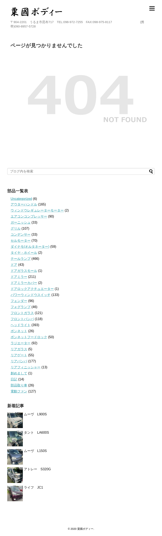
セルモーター (21, 240)
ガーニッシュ (21, 222)
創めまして (19, 373)
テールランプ (21, 258)
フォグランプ (21, 307)
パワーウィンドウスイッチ (30, 295)
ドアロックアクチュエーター (32, 289)
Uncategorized (21, 199)
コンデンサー (21, 234)
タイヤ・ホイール (24, 252)
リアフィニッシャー (25, 367)
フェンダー (19, 301)
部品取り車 (19, 385)
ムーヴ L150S (35, 451)
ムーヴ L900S (35, 414)
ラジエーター (21, 343)
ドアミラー (19, 277)
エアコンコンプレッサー (29, 216)
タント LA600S (36, 432)
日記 (14, 379)
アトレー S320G (37, 469)
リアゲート (19, 355)
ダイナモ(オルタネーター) (30, 246)
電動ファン (19, 391)
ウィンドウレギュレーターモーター (37, 210)
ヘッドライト (21, 325)
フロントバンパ (22, 319)
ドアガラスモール (24, 270)
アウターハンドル (24, 204)
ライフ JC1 (33, 487)
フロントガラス (22, 313)
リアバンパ (19, 361)
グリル (16, 228)
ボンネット (19, 331)
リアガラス (19, 349)
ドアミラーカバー (24, 283)
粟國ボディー (85, 528)
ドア (14, 264)
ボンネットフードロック (29, 337)
